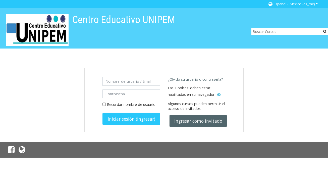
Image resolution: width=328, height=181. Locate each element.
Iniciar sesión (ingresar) (131, 119)
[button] (293, 4)
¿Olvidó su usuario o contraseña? (195, 79)
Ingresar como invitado (198, 121)
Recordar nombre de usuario (131, 104)
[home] (37, 29)
